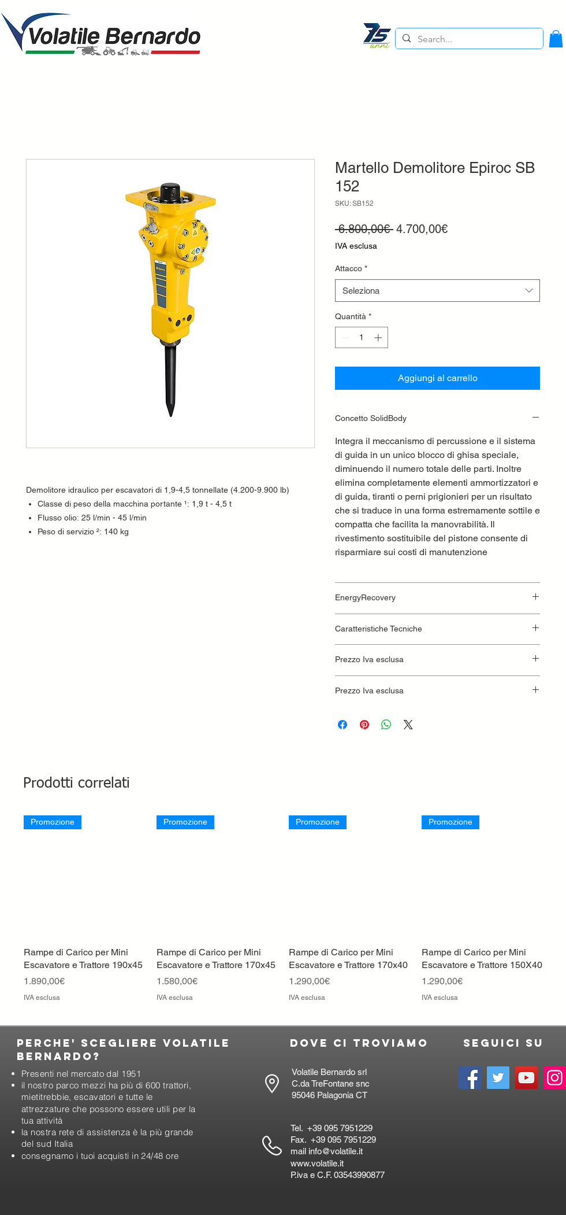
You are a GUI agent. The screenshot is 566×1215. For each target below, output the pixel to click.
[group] (283, 915)
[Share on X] (408, 725)
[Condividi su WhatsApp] (386, 725)
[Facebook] (470, 1077)
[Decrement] (344, 337)
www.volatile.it (317, 1163)
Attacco (351, 268)
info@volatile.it (335, 1151)
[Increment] (379, 337)
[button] (556, 38)
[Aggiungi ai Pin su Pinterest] (364, 725)
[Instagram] (554, 1077)
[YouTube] (526, 1077)
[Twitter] (498, 1077)
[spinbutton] (361, 337)
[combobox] (437, 290)
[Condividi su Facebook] (342, 725)
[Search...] (468, 39)
